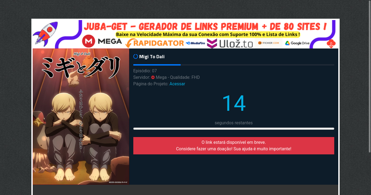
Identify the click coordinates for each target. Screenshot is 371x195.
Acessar (177, 83)
